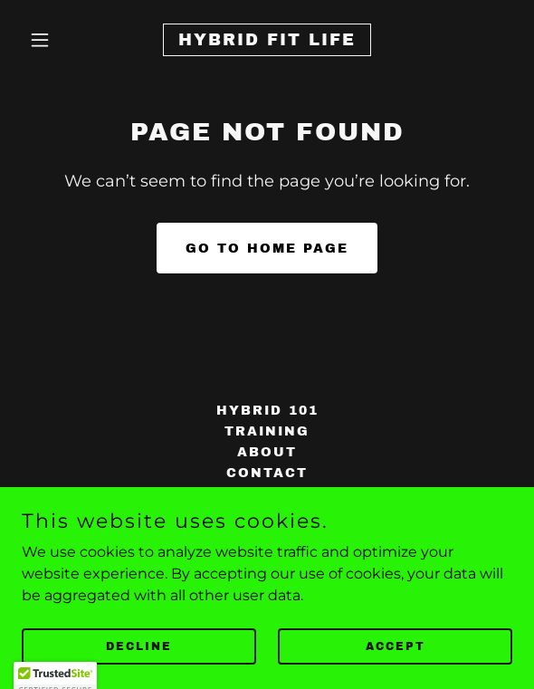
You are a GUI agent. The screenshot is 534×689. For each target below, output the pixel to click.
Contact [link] (267, 473)
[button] (58, 40)
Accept (395, 658)
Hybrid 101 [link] (267, 410)
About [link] (267, 452)
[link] (267, 40)
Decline (139, 658)
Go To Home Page (267, 248)
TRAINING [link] (267, 431)
